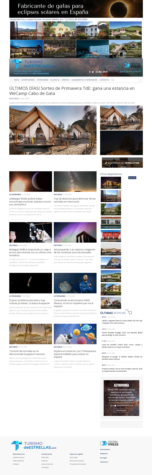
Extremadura (105, 449)
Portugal (104, 458)
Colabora (44, 461)
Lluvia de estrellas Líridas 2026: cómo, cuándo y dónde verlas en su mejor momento (122, 346)
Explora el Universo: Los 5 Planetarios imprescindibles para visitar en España (75, 354)
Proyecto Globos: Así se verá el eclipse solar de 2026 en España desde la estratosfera (122, 370)
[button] (57, 181)
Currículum (45, 467)
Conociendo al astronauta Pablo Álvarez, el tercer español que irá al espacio (73, 303)
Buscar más (132, 178)
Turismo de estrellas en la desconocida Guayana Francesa (27, 352)
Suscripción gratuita (130, 71)
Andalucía (104, 454)
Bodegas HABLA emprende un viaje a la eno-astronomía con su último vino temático (30, 252)
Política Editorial (18, 461)
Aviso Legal (73, 457)
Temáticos (104, 462)
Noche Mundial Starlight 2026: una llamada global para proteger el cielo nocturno (122, 333)
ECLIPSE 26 (55, 80)
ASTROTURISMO (28, 80)
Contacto (16, 464)
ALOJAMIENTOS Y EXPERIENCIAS (84, 80)
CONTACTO (104, 80)
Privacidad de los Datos (78, 464)
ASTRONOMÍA (42, 80)
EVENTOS (65, 80)
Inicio (16, 80)
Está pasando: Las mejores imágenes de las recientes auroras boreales (74, 251)
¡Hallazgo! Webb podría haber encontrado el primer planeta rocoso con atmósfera (30, 201)
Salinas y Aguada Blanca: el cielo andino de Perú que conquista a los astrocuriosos (122, 321)
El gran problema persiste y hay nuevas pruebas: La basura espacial (29, 301)
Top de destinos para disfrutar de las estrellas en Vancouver (75, 200)
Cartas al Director (47, 464)
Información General (77, 461)
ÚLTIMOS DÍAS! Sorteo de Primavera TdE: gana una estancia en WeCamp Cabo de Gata (72, 90)
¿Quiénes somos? (19, 457)
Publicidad (44, 457)
